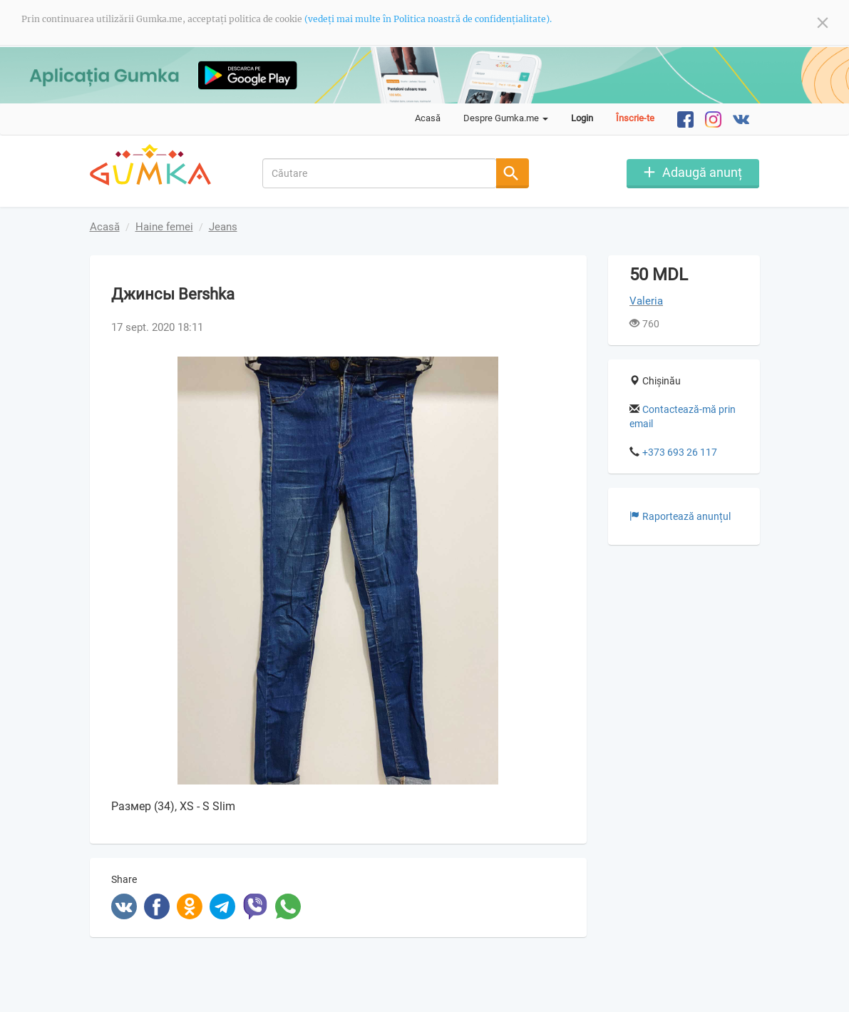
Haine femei (164, 226)
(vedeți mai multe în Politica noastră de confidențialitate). (428, 19)
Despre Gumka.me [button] (505, 118)
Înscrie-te (635, 118)
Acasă (428, 118)
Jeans (223, 226)
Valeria (646, 301)
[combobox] (379, 173)
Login (582, 118)
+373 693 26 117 (679, 451)
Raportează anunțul (680, 515)
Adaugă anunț (702, 172)
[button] (552, 369)
